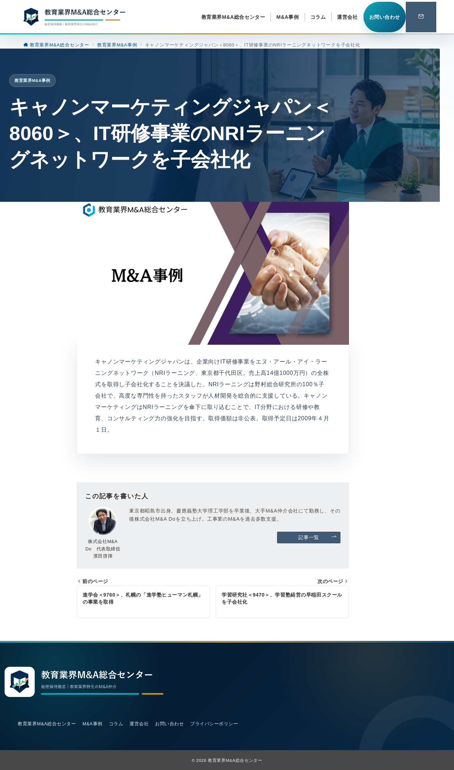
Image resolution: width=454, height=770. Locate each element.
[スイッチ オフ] (421, 17)
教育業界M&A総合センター (235, 760)
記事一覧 (317, 537)
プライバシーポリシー (214, 723)
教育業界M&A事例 (32, 80)
